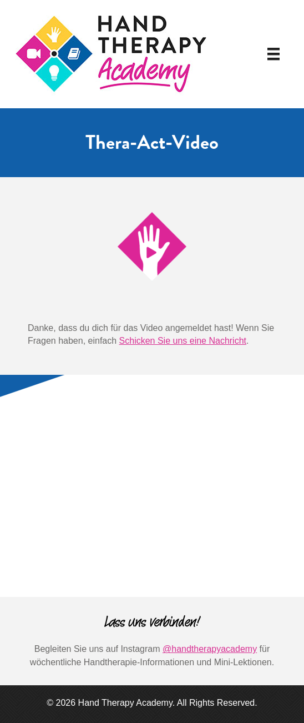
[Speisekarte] (273, 54)
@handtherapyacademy (210, 649)
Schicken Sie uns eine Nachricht (182, 340)
